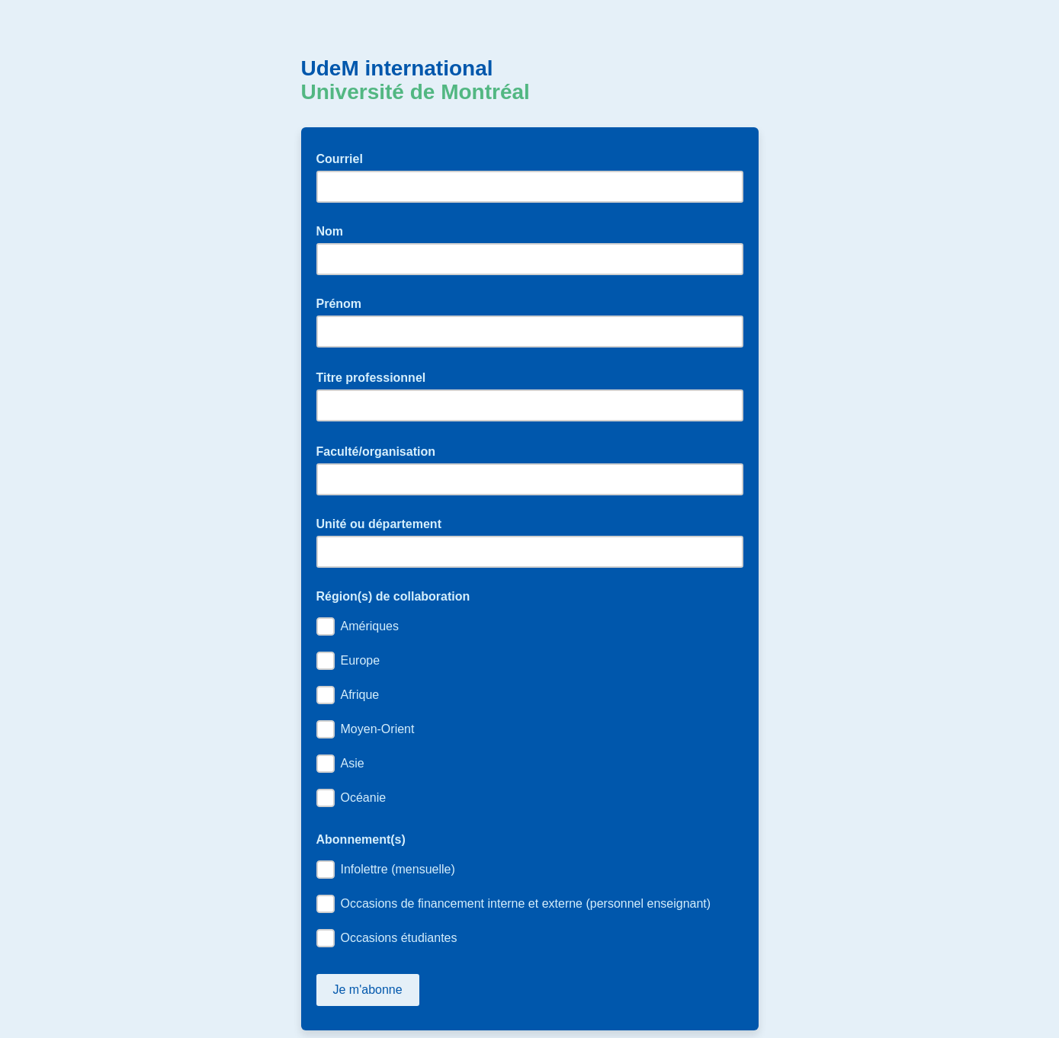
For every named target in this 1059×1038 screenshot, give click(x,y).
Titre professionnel (375, 376)
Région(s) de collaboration (393, 596)
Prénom (339, 303)
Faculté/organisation (380, 450)
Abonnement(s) (361, 839)
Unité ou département (378, 523)
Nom (330, 231)
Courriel (344, 157)
